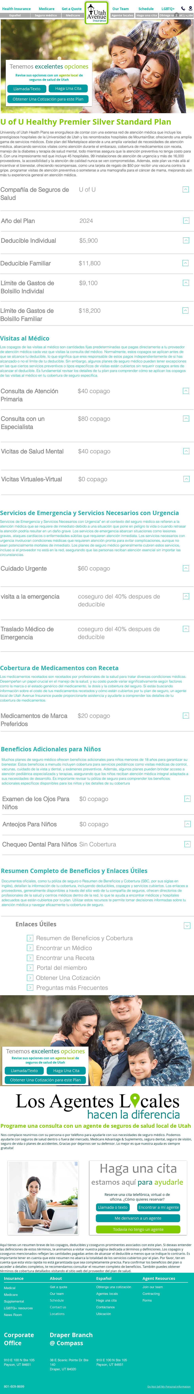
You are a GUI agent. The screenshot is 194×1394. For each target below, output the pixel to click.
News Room (13, 1315)
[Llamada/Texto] (26, 89)
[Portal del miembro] (61, 968)
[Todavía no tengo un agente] (138, 1229)
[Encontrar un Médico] (64, 948)
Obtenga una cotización (113, 1287)
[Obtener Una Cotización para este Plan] (47, 99)
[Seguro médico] (45, 15)
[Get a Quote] (72, 9)
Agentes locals (107, 1294)
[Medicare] (46, 9)
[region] (96, 197)
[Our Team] (120, 9)
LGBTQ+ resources (18, 1308)
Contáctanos (105, 1307)
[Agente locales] (122, 15)
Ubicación (103, 1314)
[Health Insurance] (16, 9)
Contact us (58, 1307)
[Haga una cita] (146, 15)
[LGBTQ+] (168, 9)
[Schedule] (146, 9)
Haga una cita (106, 1300)
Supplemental (14, 1301)
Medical (9, 1288)
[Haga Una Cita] (68, 88)
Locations (57, 1313)
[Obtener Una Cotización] (68, 978)
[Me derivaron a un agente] (138, 1218)
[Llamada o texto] (113, 1207)
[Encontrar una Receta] (65, 958)
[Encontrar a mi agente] (158, 1207)
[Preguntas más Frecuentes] (72, 987)
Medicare (11, 1295)
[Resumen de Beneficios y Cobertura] (84, 938)
